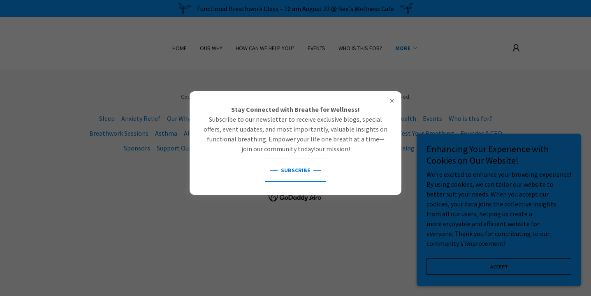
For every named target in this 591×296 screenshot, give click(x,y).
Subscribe (295, 170)
